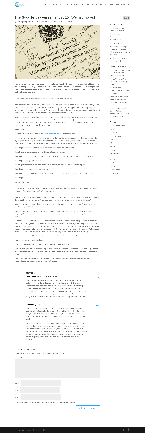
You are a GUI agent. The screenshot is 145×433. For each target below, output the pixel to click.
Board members (77, 5)
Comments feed (116, 170)
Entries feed (114, 166)
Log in (112, 163)
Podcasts (113, 146)
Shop (111, 5)
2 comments (70, 21)
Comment (18, 357)
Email (17, 390)
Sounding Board (115, 150)
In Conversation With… (118, 136)
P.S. (62, 21)
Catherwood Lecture (117, 125)
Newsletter (114, 139)
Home (47, 5)
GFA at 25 (56, 21)
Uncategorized (115, 153)
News (55, 5)
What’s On (64, 5)
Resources (91, 5)
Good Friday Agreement (52, 134)
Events (112, 129)
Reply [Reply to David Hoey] (98, 305)
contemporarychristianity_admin (28, 21)
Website (17, 397)
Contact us (120, 5)
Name (17, 383)
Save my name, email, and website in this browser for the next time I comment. (46, 402)
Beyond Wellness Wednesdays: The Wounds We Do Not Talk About (119, 37)
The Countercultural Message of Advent (120, 81)
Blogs (102, 5)
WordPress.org (115, 173)
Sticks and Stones (116, 43)
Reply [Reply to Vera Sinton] (98, 277)
